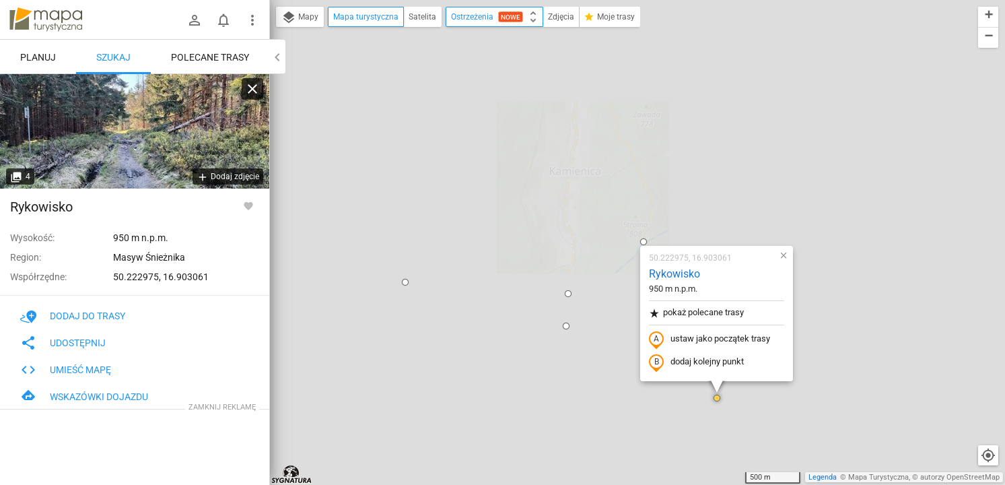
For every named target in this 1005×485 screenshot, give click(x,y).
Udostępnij (63, 343)
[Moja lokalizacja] (988, 455)
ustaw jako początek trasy (630, 183)
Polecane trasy (210, 57)
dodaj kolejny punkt (616, 206)
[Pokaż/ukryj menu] (252, 20)
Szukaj (113, 57)
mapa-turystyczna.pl (46, 19)
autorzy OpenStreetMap (960, 477)
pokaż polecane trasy (616, 157)
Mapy (299, 17)
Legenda (822, 477)
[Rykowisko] (134, 131)
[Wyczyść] (252, 89)
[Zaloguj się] (194, 20)
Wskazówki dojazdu (84, 397)
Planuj (38, 57)
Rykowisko (595, 118)
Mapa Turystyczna (878, 477)
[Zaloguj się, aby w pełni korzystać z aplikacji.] (248, 205)
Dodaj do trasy (72, 316)
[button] (325, 126)
